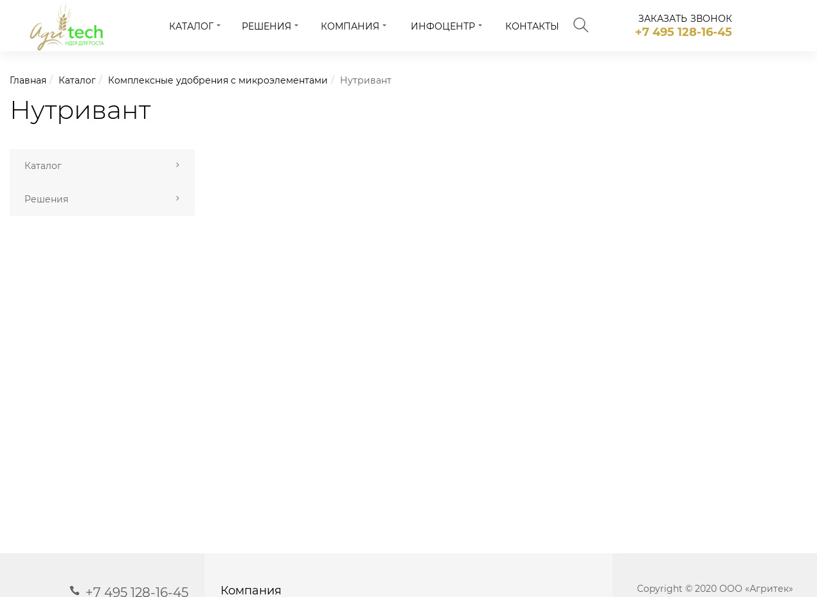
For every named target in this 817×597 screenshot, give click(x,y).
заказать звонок (685, 18)
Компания (350, 26)
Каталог (191, 26)
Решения (266, 26)
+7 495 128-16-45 (683, 32)
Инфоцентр (443, 26)
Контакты (532, 26)
